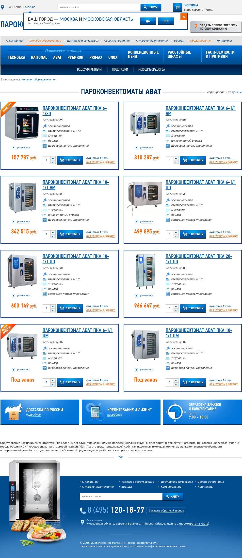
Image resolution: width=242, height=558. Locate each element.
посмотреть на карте (194, 523)
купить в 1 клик (97, 158)
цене (235, 92)
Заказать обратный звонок (166, 510)
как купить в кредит (100, 161)
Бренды (179, 40)
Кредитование (200, 40)
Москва (30, 7)
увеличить (23, 147)
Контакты (224, 40)
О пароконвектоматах (152, 40)
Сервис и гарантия (117, 40)
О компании (14, 40)
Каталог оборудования (36, 79)
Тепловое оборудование (44, 40)
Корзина (185, 5)
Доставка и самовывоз (82, 40)
